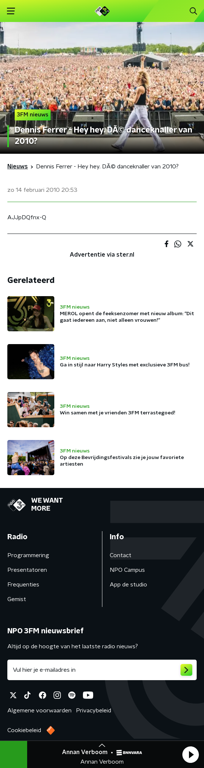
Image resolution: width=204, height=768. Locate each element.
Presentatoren (27, 570)
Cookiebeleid (24, 730)
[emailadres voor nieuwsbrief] (102, 670)
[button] (190, 754)
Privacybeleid (93, 710)
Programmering (28, 555)
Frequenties (23, 585)
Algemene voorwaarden (39, 710)
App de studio (128, 585)
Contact (120, 555)
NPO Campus (127, 570)
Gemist (16, 599)
